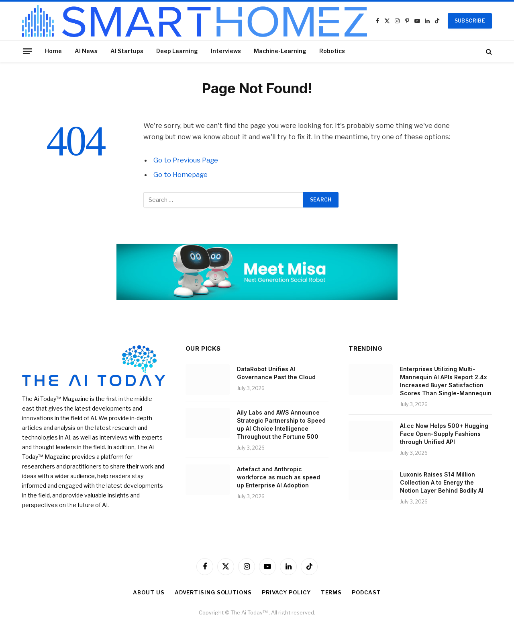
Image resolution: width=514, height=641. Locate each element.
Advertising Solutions (213, 592)
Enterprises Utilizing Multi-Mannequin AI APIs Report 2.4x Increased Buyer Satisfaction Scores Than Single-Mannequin (446, 381)
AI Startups (126, 50)
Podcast (366, 592)
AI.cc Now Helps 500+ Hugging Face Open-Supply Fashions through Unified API (444, 433)
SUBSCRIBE (470, 21)
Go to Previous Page (185, 160)
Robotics (332, 50)
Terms (331, 592)
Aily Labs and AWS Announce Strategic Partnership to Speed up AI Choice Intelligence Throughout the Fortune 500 (281, 424)
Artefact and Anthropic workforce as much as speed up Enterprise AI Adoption (278, 477)
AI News (86, 50)
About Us (148, 592)
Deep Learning (177, 50)
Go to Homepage (180, 175)
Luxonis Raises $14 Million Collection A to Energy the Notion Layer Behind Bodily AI (441, 482)
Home (53, 50)
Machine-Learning (280, 50)
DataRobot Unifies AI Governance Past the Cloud (276, 373)
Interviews (226, 50)
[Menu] (27, 51)
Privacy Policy (286, 592)
